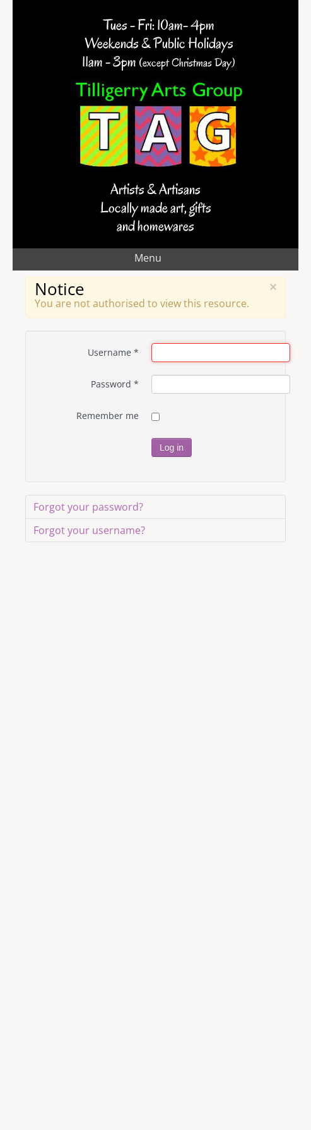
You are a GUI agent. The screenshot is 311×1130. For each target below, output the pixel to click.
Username (113, 352)
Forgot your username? (89, 530)
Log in (172, 447)
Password (115, 384)
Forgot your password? (88, 507)
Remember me (107, 416)
